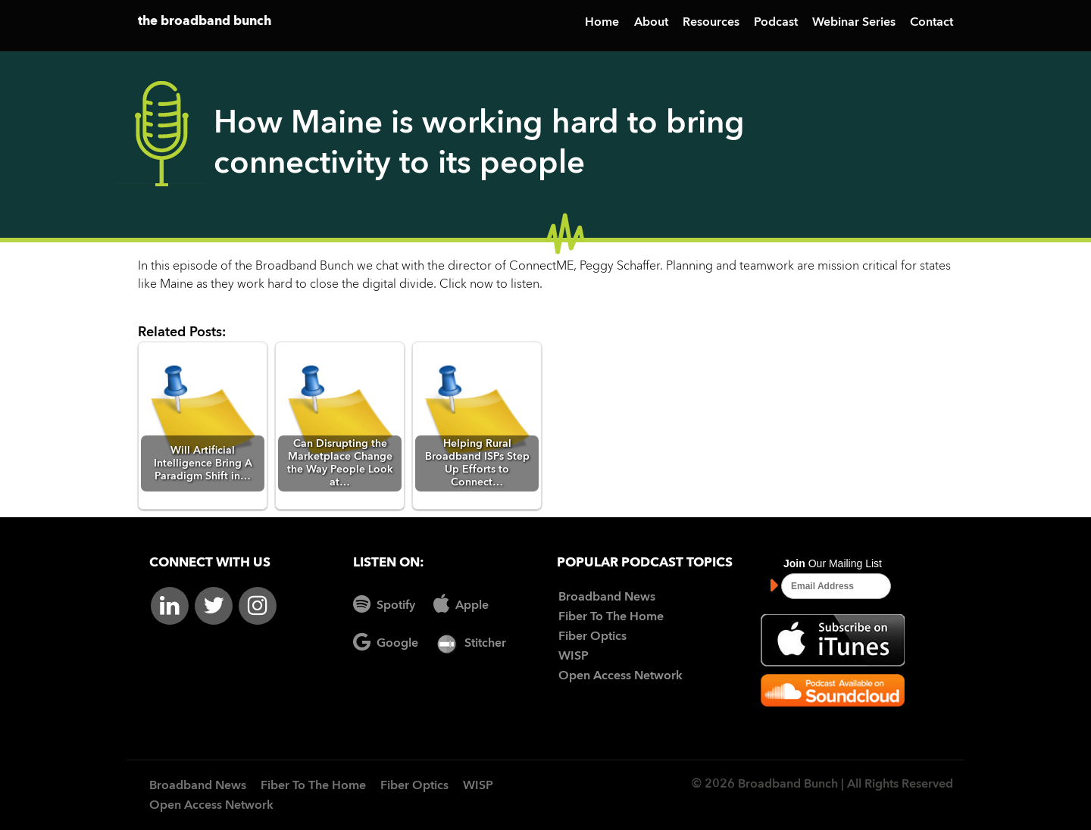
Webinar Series (854, 23)
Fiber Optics (592, 637)
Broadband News (606, 597)
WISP (573, 657)
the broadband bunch (204, 21)
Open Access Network (620, 676)
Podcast (776, 23)
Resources (711, 23)
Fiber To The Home (611, 617)
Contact (931, 23)
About (651, 23)
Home (602, 23)
